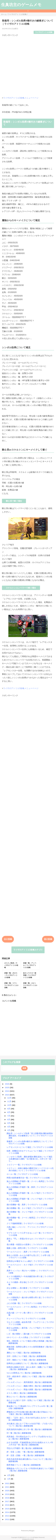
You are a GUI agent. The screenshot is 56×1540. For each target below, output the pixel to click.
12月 (9, 1098)
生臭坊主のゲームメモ (21, 4)
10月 (9, 1105)
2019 (7, 1494)
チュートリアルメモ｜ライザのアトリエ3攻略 (26, 1319)
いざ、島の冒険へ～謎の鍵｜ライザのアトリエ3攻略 (29, 1334)
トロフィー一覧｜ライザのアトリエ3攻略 (24, 1165)
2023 (7, 1095)
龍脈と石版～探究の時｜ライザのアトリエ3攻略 (27, 1248)
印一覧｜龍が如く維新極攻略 (19, 1433)
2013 (7, 1516)
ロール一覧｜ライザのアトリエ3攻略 (22, 1174)
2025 (7, 1087)
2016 (7, 1505)
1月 (9, 1479)
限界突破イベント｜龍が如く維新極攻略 (24, 1465)
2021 (7, 1487)
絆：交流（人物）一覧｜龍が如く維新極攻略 (25, 1452)
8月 (9, 1112)
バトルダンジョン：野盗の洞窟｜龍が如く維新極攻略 (29, 1389)
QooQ (32, 1539)
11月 (9, 1101)
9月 (9, 1109)
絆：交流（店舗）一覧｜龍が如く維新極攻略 (25, 1455)
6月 (9, 1119)
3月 (9, 1130)
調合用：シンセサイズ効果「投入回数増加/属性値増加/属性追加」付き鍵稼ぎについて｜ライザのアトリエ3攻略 (30, 1135)
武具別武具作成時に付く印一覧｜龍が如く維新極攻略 (29, 1429)
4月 (9, 1127)
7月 (9, 1116)
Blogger (31, 1530)
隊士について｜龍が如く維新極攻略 (22, 1397)
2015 (7, 1509)
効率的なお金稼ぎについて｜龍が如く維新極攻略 (27, 1363)
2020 (7, 1490)
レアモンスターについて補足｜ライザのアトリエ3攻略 (30, 1147)
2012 (7, 1519)
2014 (7, 1512)
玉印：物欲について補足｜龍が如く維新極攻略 (26, 1360)
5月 (9, 1123)
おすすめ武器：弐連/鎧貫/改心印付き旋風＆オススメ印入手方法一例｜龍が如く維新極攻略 (30, 1443)
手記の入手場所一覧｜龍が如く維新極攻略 (24, 1448)
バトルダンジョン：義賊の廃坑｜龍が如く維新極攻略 (29, 1386)
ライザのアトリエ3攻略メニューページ (21, 98)
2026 (7, 1084)
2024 (7, 1091)
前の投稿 (48, 939)
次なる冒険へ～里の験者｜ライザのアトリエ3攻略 (28, 1288)
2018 (7, 1498)
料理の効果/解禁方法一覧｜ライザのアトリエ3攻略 (28, 1178)
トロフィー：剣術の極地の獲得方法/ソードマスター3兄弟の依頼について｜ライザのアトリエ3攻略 (30, 1169)
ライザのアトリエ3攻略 (44, 32)
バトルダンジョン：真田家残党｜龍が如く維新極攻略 (29, 1382)
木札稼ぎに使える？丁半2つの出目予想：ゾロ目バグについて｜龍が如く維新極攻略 (30, 1425)
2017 (7, 1501)
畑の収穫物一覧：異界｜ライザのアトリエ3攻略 (27, 1205)
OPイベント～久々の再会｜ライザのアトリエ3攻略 (28, 1337)
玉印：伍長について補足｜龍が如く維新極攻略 (26, 1356)
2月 (9, 1475)
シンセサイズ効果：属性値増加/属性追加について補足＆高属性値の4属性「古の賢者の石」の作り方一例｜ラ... (30, 1159)
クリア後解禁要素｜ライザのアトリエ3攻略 (25, 1223)
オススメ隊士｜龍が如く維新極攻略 (22, 1393)
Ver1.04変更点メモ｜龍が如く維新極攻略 (24, 1373)
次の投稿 (8, 939)
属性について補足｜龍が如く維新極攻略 (24, 1353)
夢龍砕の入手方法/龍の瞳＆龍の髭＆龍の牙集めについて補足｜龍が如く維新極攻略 (29, 1413)
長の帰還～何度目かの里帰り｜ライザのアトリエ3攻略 (30, 1244)
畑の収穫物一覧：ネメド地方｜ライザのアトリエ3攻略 (30, 1208)
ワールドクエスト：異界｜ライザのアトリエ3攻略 (28, 1252)
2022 (7, 1483)
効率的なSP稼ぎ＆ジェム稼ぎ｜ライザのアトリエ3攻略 (30, 1261)
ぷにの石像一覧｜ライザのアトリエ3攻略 (24, 1303)
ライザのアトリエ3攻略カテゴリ (28, 950)
